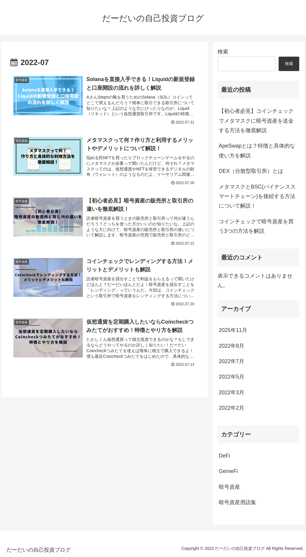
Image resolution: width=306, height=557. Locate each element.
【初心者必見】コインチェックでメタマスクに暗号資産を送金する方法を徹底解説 (256, 120)
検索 (223, 52)
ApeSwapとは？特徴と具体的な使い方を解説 (257, 150)
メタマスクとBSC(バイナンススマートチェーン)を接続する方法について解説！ (257, 196)
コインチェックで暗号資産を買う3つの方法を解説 (256, 226)
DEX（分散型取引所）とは (251, 171)
